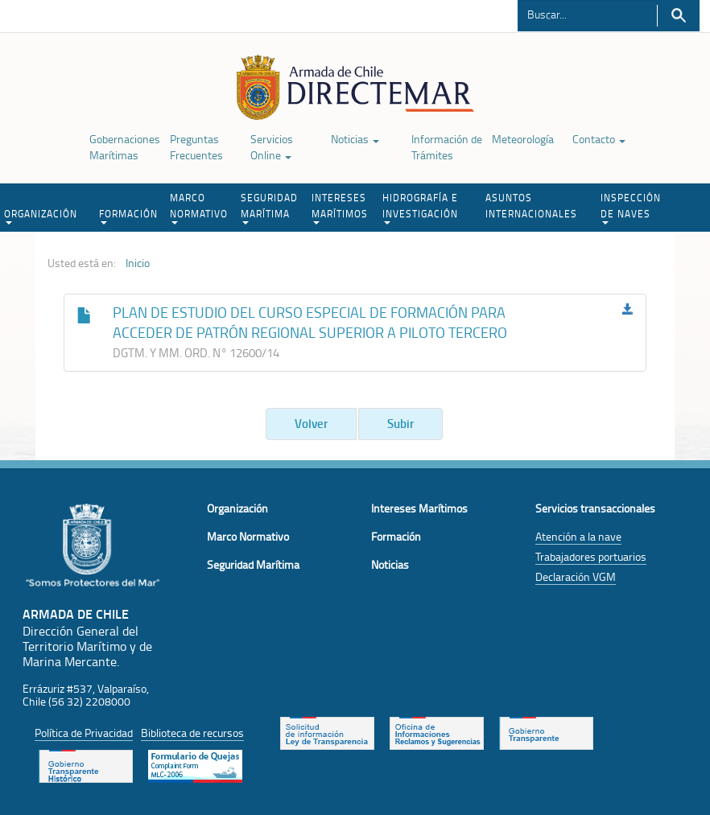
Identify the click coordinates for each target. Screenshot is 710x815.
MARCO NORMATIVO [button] (199, 207)
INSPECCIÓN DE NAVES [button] (631, 207)
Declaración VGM (575, 576)
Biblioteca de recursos (192, 732)
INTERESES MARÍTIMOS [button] (340, 207)
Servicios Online (271, 147)
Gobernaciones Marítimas (124, 147)
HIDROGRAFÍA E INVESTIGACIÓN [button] (420, 207)
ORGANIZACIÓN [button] (40, 215)
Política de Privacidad (84, 732)
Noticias (355, 138)
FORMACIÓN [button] (128, 215)
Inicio (138, 263)
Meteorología (523, 138)
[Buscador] (587, 13)
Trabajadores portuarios (590, 556)
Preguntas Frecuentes (196, 147)
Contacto (598, 138)
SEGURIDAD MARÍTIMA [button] (269, 207)
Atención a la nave (578, 536)
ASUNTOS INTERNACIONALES (531, 205)
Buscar (678, 15)
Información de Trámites (446, 147)
